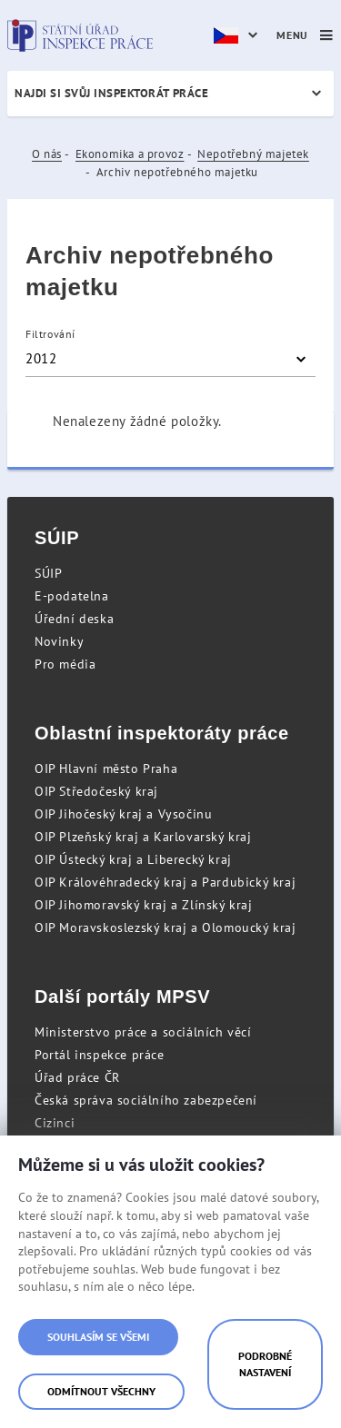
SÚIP (48, 573)
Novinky (59, 641)
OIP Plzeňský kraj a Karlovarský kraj (143, 836)
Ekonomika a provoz (130, 154)
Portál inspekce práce (100, 1054)
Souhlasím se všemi (98, 1337)
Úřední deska (74, 618)
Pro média (65, 664)
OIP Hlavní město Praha (106, 768)
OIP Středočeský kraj (96, 791)
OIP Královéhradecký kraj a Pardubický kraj (165, 882)
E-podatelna (72, 596)
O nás (47, 154)
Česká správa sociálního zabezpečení (146, 1100)
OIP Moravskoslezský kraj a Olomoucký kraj (165, 927)
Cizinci (55, 1123)
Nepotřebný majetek (253, 154)
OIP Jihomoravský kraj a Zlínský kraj (144, 905)
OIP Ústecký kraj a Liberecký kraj (133, 859)
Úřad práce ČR (77, 1077)
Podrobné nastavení (265, 1364)
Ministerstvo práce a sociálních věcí (143, 1032)
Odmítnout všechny (101, 1391)
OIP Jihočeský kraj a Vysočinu (123, 814)
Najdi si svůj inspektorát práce (111, 93)
